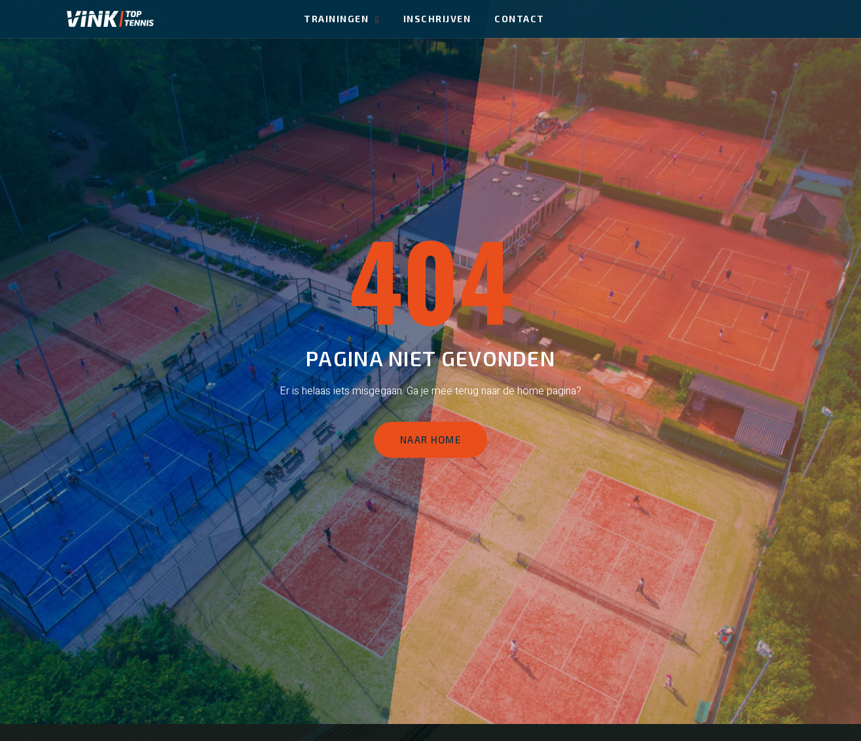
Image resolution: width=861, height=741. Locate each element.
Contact (519, 18)
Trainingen (342, 19)
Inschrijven (437, 18)
